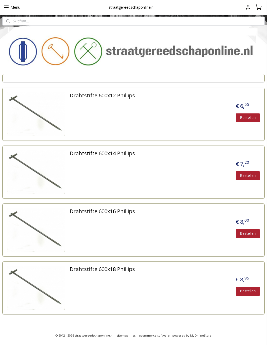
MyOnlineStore (200, 335)
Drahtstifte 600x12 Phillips (102, 96)
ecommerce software (154, 335)
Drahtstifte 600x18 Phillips (102, 269)
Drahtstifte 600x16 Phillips (102, 211)
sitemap (122, 335)
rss (133, 335)
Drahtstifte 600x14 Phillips (102, 154)
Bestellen (248, 117)
